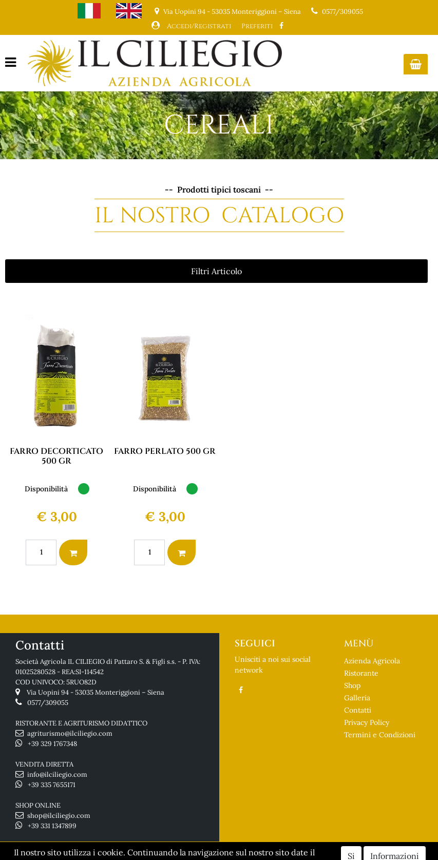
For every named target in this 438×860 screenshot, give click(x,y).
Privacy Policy (366, 722)
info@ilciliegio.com (57, 774)
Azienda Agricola (372, 660)
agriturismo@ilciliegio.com (69, 733)
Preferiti (257, 26)
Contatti (357, 710)
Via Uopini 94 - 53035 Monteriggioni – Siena (95, 692)
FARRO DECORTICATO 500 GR (56, 456)
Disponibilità (46, 488)
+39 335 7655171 (51, 784)
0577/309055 (342, 11)
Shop (352, 685)
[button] (416, 64)
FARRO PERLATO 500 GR (165, 451)
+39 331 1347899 (52, 825)
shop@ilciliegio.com (58, 815)
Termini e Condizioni (379, 734)
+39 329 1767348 (52, 743)
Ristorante (361, 673)
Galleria (357, 697)
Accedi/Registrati (199, 26)
